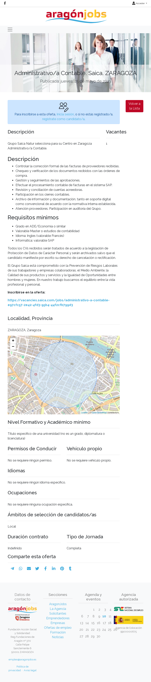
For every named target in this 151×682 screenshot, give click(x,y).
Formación (58, 632)
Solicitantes (57, 613)
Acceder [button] (138, 3)
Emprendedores (58, 618)
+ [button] (13, 341)
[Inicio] (75, 15)
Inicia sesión (65, 114)
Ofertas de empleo (58, 628)
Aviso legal (30, 670)
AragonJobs (58, 604)
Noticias (58, 637)
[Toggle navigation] (10, 29)
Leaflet (84, 412)
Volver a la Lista (134, 106)
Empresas (58, 623)
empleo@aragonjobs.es (22, 659)
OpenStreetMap (99, 412)
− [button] (13, 347)
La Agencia (58, 609)
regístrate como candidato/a (63, 119)
